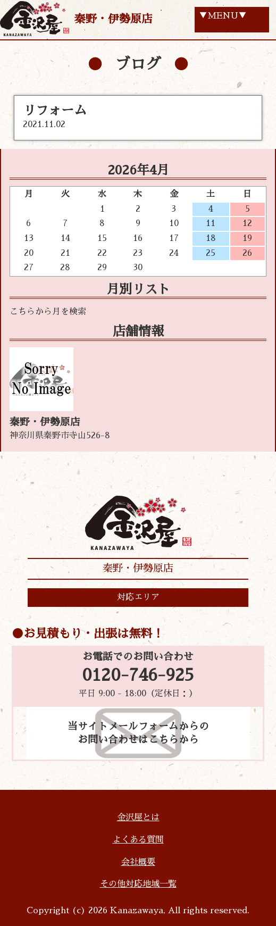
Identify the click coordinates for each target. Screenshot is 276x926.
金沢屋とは (138, 817)
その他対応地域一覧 (138, 884)
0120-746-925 (138, 675)
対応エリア (138, 597)
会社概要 (138, 862)
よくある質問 (138, 840)
